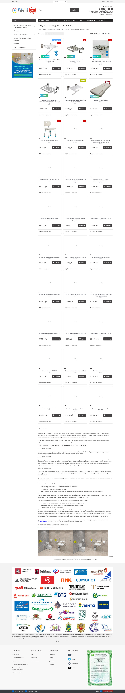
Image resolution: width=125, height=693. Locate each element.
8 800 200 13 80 (106, 9)
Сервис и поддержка (106, 14)
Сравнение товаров (32, 691)
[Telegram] (69, 659)
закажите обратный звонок (103, 12)
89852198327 (62, 559)
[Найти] (74, 10)
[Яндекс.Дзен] (69, 663)
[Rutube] (69, 668)
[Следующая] (46, 428)
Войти (103, 1)
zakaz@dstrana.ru (107, 11)
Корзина (97, 691)
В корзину (57, 68)
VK (96, 559)
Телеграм (56, 559)
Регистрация (110, 1)
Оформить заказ (108, 691)
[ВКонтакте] (69, 655)
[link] (103, 34)
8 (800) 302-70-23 (89, 559)
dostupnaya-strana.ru (29, 634)
